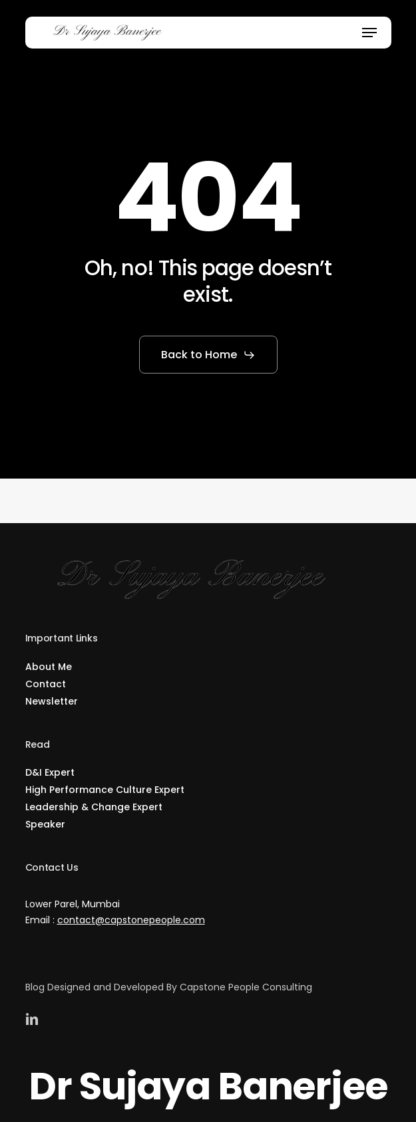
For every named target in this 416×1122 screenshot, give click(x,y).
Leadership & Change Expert (93, 806)
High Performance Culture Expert (104, 788)
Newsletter (51, 700)
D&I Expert (50, 771)
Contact (45, 683)
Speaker (45, 823)
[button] (369, 32)
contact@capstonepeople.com (131, 918)
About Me (48, 665)
